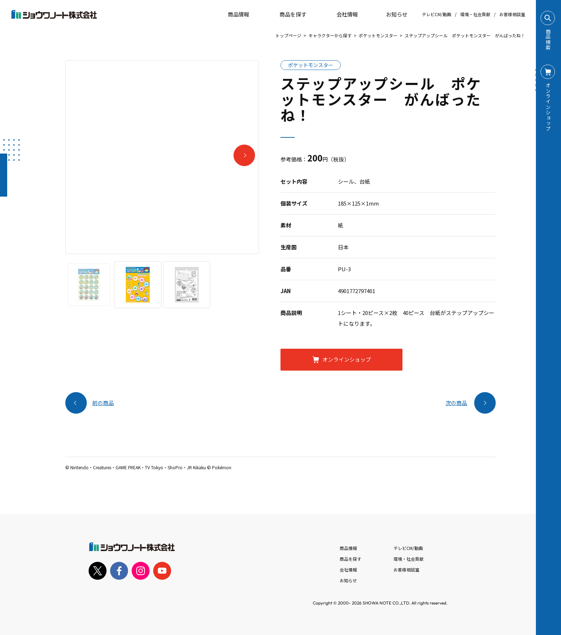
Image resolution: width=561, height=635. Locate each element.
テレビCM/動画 (436, 14)
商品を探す (286, 14)
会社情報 (348, 569)
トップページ (288, 35)
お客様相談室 (512, 14)
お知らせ (391, 14)
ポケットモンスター (378, 35)
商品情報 (348, 548)
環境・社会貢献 (475, 14)
